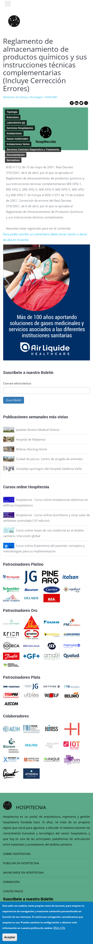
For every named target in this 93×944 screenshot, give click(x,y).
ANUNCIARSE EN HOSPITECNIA (23, 872)
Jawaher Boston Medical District (37, 430)
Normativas (13, 160)
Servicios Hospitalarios (20, 128)
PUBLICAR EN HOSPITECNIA (21, 863)
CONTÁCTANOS (13, 891)
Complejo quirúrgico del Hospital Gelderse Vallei (49, 469)
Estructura (13, 117)
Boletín (47, 372)
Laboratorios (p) (16, 122)
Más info (59, 928)
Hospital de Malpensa (30, 439)
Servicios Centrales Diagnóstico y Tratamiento (33, 149)
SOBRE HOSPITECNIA (17, 854)
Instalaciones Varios (18, 144)
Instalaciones (14, 133)
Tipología (12, 112)
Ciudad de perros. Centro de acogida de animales (49, 459)
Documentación (16, 155)
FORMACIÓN (11, 882)
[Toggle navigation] (8, 4)
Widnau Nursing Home (31, 449)
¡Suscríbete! (13, 400)
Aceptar (9, 937)
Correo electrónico (17, 383)
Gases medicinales (17, 138)
